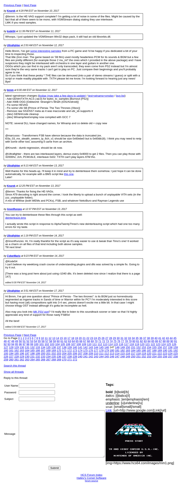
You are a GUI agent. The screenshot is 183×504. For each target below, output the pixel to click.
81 (137, 341)
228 (16, 356)
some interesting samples (45, 50)
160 (6, 350)
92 (5, 344)
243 (96, 356)
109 (84, 344)
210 (96, 353)
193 (6, 353)
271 (69, 359)
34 (133, 338)
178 (101, 350)
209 (90, 353)
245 (106, 356)
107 (73, 344)
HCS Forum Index (92, 474)
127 (6, 347)
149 (122, 347)
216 (128, 353)
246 (112, 356)
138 (64, 347)
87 (160, 341)
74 (111, 341)
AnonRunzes (14, 209)
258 (175, 356)
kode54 (11, 31)
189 (159, 350)
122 (153, 344)
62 (65, 341)
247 (117, 356)
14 (57, 338)
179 (106, 350)
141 (80, 347)
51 (24, 341)
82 (141, 341)
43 (167, 338)
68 (88, 341)
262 (22, 359)
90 (171, 341)
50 (20, 341)
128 (11, 347)
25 (99, 338)
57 (46, 341)
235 (53, 356)
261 (16, 359)
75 (114, 341)
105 (62, 344)
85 (152, 341)
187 (149, 350)
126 (174, 344)
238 (69, 356)
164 (27, 350)
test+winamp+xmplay (101, 95)
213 (112, 353)
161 (11, 350)
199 (38, 353)
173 (75, 350)
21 (84, 338)
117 (126, 344)
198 (32, 353)
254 (154, 356)
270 (64, 359)
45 (174, 338)
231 (32, 356)
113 (105, 344)
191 (170, 350)
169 (53, 350)
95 (16, 344)
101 (41, 344)
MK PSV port (41, 311)
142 (85, 347)
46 (5, 341)
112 (100, 344)
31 (122, 338)
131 (27, 347)
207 (80, 353)
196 (22, 353)
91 (175, 341)
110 (89, 344)
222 (159, 353)
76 (118, 341)
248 (122, 356)
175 (85, 350)
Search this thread (15, 365)
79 (130, 341)
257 (170, 356)
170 (59, 350)
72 (103, 341)
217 (133, 353)
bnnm (10, 90)
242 (90, 356)
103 (52, 344)
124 (163, 344)
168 (48, 350)
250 (133, 356)
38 (148, 338)
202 (53, 353)
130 (22, 347)
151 (133, 347)
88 (164, 341)
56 (43, 341)
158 (170, 347)
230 (27, 356)
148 (117, 347)
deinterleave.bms (15, 217)
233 (43, 356)
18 (72, 338)
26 (103, 338)
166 (38, 350)
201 (48, 353)
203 (59, 353)
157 (165, 347)
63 (69, 341)
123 (158, 344)
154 (149, 347)
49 (16, 341)
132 (32, 347)
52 (27, 341)
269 (59, 359)
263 (27, 359)
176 (90, 350)
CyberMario (13, 255)
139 (69, 347)
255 (159, 356)
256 (165, 356)
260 (11, 359)
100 (36, 344)
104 (57, 344)
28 (110, 338)
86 (156, 341)
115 (116, 344)
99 (31, 344)
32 (125, 338)
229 (22, 356)
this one (69, 174)
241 (85, 356)
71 (99, 341)
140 (75, 347)
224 (170, 353)
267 (48, 359)
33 (129, 338)
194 (11, 353)
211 (101, 353)
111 (94, 344)
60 (58, 341)
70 (96, 341)
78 (126, 341)
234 (48, 356)
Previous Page (12, 5)
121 (147, 344)
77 (122, 341)
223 (165, 353)
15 (61, 338)
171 (64, 350)
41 (159, 338)
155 (154, 347)
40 (155, 338)
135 (48, 347)
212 (106, 353)
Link (117, 410)
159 (175, 347)
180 (112, 350)
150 (128, 347)
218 (138, 353)
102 (47, 344)
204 (64, 353)
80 (133, 341)
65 (77, 341)
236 (59, 356)
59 (54, 341)
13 (53, 338)
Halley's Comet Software (91, 477)
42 (163, 338)
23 (91, 338)
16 (65, 338)
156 (159, 347)
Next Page (30, 5)
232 (38, 356)
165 (32, 350)
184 (133, 350)
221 (154, 353)
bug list (120, 95)
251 (138, 356)
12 (49, 338)
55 (39, 341)
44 (171, 338)
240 (80, 356)
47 (9, 341)
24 (95, 338)
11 (46, 338)
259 (6, 359)
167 (43, 350)
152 (138, 347)
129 (16, 347)
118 (131, 344)
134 (43, 347)
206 (75, 353)
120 (142, 344)
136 (53, 347)
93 (9, 344)
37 (144, 338)
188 (154, 350)
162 (16, 350)
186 (144, 350)
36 (140, 338)
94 (12, 344)
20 (80, 338)
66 (81, 341)
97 (24, 344)
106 (68, 344)
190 (165, 350)
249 (128, 356)
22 (87, 338)
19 (76, 338)
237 (64, 356)
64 (73, 341)
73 (107, 341)
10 (42, 338)
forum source (91, 480)
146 (106, 347)
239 (75, 356)
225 (175, 353)
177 (96, 350)
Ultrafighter (13, 45)
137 (59, 347)
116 (121, 344)
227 (11, 356)
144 (96, 347)
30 (118, 338)
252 (144, 356)
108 (78, 344)
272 (75, 359)
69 (92, 341)
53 (31, 341)
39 (152, 338)
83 (145, 341)
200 (43, 353)
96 (20, 344)
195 (16, 353)
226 (6, 356)
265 (38, 359)
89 (168, 341)
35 (137, 338)
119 (137, 344)
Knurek (11, 10)
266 (43, 359)
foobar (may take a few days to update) (62, 95)
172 (69, 350)
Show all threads (14, 371)
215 (122, 353)
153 (144, 347)
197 (27, 353)
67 (84, 341)
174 (80, 350)
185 (138, 350)
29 (114, 338)
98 (27, 344)
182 (122, 350)
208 (85, 353)
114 (110, 344)
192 (175, 350)
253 (149, 356)
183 (128, 350)
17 (68, 338)
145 (101, 347)
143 (90, 347)
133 (38, 347)
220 (149, 353)
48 (12, 341)
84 (149, 341)
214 (117, 353)
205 (69, 353)
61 (62, 341)
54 (35, 341)
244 (101, 356)
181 (117, 350)
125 (168, 344)
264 (32, 359)
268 (53, 359)
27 (106, 338)
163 (22, 350)
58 (50, 341)
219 (144, 353)
